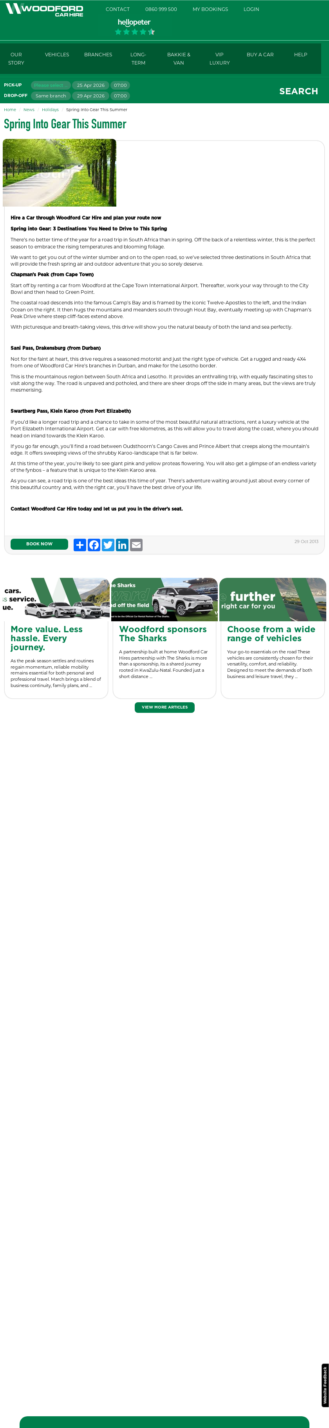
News (29, 109)
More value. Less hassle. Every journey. (47, 638)
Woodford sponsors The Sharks (163, 634)
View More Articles (165, 707)
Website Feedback (325, 1385)
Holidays (50, 109)
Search (298, 91)
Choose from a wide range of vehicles (271, 634)
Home (10, 109)
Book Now (39, 544)
